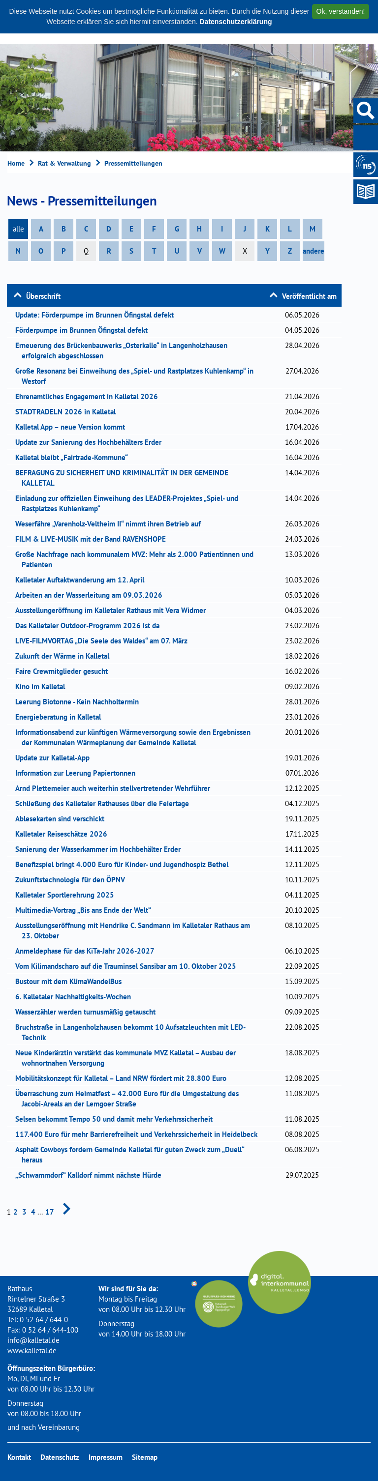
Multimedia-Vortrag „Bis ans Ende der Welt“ (86, 910)
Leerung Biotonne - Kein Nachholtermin (80, 701)
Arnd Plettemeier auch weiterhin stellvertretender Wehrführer (116, 788)
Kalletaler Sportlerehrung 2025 (68, 895)
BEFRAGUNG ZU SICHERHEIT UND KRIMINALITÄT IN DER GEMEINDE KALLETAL (125, 478)
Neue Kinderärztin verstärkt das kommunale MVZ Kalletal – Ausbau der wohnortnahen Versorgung (129, 1058)
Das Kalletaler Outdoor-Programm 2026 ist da (91, 625)
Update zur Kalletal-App (56, 757)
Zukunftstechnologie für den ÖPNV (73, 879)
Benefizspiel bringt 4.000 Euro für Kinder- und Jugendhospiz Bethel (125, 864)
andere (313, 251)
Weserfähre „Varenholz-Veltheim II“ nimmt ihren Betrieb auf (112, 523)
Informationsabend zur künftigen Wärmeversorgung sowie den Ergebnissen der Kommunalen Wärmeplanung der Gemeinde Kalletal (136, 737)
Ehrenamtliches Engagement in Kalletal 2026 (90, 396)
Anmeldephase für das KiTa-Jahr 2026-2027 (88, 951)
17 (49, 1212)
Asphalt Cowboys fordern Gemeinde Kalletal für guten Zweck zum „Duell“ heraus (133, 1154)
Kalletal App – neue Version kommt (73, 427)
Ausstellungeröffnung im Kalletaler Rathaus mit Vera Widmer (114, 610)
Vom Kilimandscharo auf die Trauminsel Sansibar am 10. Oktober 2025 (129, 966)
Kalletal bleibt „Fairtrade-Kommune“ (75, 457)
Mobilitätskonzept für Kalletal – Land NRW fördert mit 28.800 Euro (124, 1078)
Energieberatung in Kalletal (61, 717)
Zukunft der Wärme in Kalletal (65, 656)
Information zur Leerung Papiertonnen (78, 773)
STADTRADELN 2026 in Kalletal (69, 411)
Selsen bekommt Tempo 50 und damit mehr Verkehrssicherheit (117, 1119)
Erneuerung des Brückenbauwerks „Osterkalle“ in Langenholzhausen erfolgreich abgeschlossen (124, 350)
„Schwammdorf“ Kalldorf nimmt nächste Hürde (91, 1175)
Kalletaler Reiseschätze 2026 (65, 834)
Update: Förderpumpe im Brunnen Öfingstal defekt (98, 314)
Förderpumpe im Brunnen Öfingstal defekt (85, 330)
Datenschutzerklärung (235, 22)
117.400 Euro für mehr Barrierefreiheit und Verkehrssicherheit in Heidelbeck (139, 1134)
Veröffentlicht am (309, 296)
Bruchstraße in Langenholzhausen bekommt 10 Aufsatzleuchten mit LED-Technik (134, 1032)
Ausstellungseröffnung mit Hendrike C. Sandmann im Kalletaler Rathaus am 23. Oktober (136, 930)
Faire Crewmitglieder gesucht (65, 671)
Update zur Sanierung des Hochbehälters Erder (91, 442)
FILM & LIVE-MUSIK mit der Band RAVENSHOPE (94, 539)
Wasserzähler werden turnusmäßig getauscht (89, 1011)
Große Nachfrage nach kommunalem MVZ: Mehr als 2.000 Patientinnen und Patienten (137, 559)
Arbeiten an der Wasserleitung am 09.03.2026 (92, 595)
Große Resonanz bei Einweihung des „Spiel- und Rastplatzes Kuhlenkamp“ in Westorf (137, 376)
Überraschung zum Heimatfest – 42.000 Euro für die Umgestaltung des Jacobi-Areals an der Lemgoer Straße (130, 1098)
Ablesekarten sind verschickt (63, 818)
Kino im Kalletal (43, 686)
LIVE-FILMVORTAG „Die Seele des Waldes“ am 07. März (105, 640)
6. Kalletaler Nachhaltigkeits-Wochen (77, 996)
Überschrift (43, 296)
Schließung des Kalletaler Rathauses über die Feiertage (105, 803)
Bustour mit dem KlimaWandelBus (72, 981)
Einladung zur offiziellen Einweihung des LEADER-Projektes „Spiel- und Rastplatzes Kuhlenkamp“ (130, 503)
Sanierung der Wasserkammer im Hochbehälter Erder (101, 849)
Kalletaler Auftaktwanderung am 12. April (83, 579)
